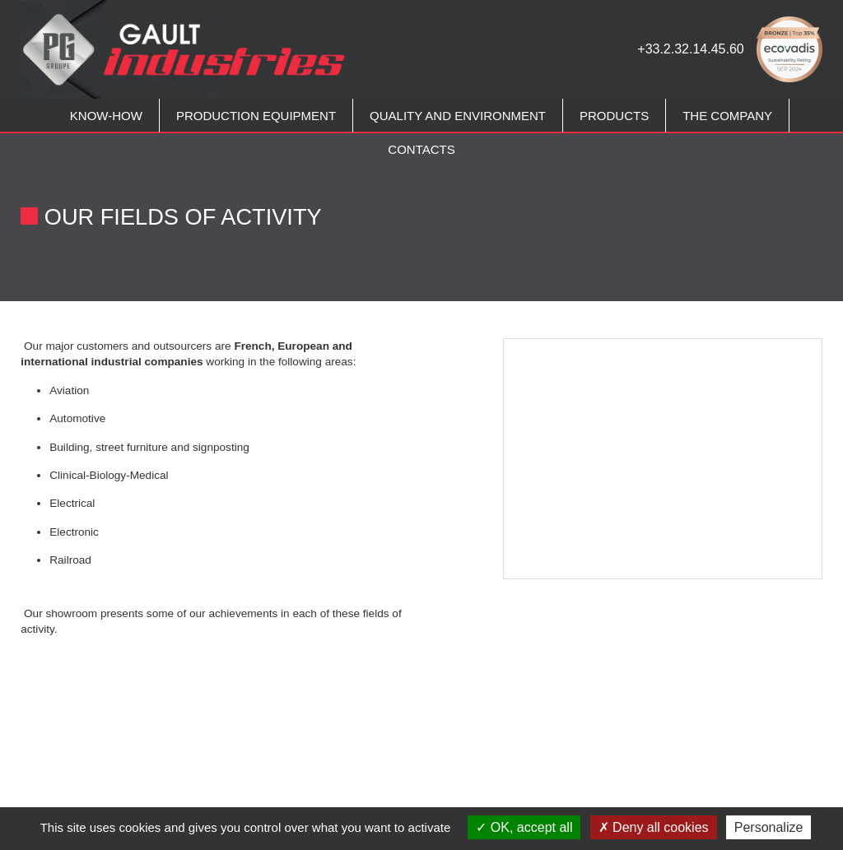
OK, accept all (524, 827)
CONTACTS (421, 149)
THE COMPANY (727, 116)
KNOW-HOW (106, 116)
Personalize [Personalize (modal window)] (768, 827)
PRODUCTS (614, 116)
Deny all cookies (653, 827)
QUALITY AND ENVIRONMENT (458, 116)
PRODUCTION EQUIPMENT (256, 116)
